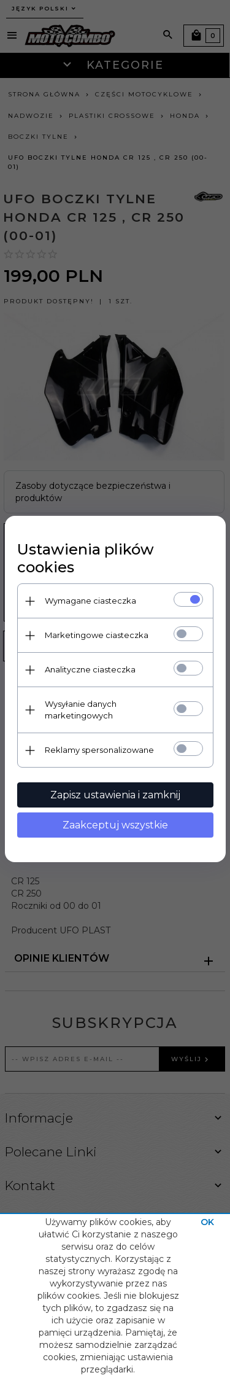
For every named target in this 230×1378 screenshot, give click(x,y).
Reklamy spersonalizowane (99, 750)
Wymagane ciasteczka (90, 600)
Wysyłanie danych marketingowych (81, 709)
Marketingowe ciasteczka (96, 635)
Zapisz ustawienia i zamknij (115, 795)
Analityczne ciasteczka (90, 669)
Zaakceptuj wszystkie (115, 825)
